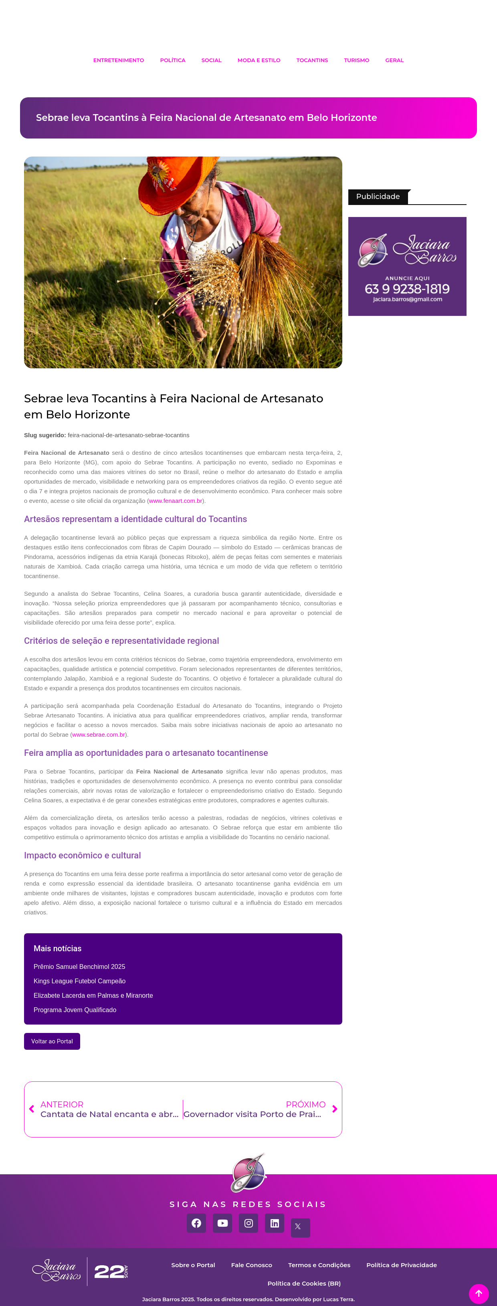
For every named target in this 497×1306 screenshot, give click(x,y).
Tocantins (312, 60)
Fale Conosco (251, 1265)
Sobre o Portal (193, 1265)
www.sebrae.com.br (98, 734)
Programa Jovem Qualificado (75, 1010)
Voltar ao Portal (52, 1041)
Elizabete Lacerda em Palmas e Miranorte (93, 995)
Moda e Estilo (259, 60)
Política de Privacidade (401, 1265)
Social (212, 60)
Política (172, 60)
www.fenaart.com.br (175, 500)
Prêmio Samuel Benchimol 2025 (79, 966)
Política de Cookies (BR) (304, 1283)
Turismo (356, 60)
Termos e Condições (319, 1265)
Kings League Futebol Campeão (80, 981)
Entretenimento (118, 60)
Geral (395, 60)
